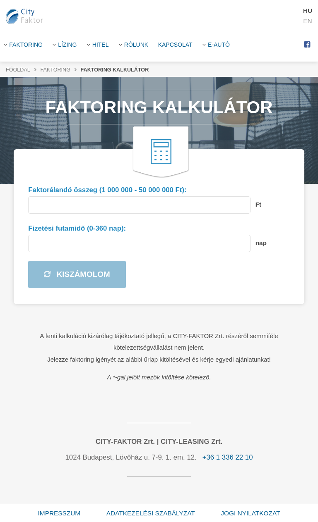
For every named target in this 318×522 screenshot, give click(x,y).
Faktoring (26, 45)
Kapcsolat (175, 45)
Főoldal (18, 70)
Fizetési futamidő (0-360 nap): (77, 228)
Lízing (67, 45)
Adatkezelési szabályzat (150, 513)
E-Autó (219, 45)
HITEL (100, 45)
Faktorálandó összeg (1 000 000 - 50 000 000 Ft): (107, 190)
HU (307, 10)
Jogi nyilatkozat (250, 513)
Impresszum (59, 513)
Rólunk (136, 45)
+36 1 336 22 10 (227, 457)
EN (307, 20)
